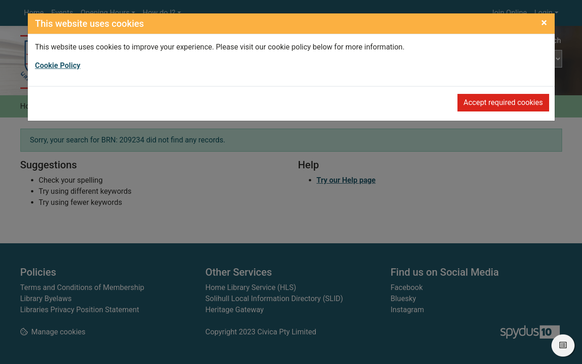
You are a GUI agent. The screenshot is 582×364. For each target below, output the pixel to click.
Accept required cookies (503, 102)
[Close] (544, 23)
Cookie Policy (58, 65)
